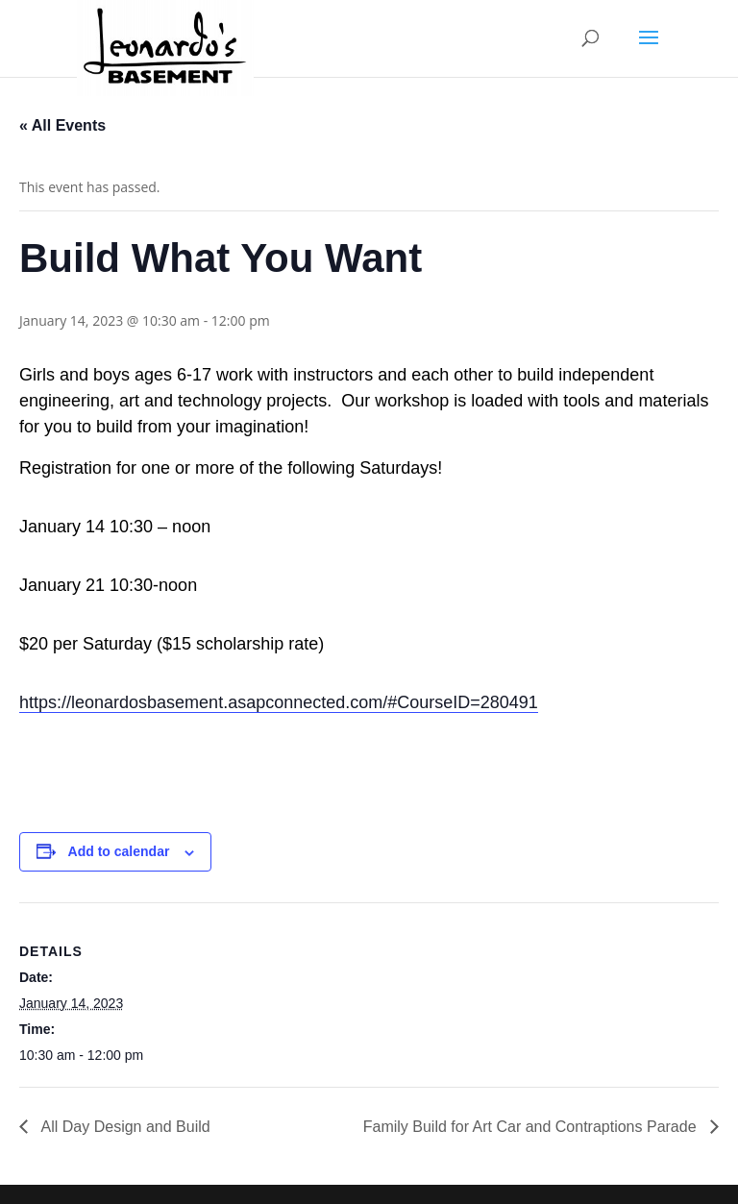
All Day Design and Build (123, 1126)
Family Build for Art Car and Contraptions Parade (532, 1126)
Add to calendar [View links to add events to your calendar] (119, 851)
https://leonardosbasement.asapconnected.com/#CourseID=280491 (278, 702)
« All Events (62, 125)
